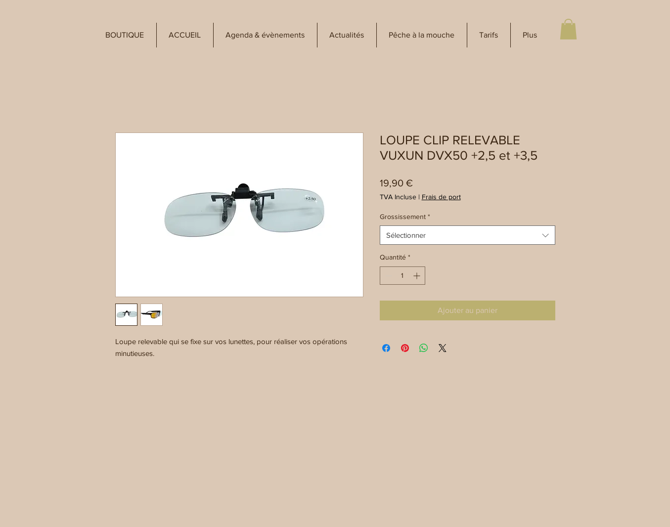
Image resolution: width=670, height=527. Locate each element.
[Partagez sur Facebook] (386, 348)
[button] (124, 35)
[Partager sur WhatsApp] (424, 348)
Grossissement (405, 216)
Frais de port (441, 197)
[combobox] (467, 235)
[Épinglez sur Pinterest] (405, 348)
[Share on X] (442, 348)
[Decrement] (387, 275)
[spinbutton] (402, 275)
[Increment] (417, 275)
